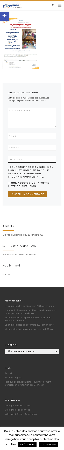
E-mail (14, 147)
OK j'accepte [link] (27, 444)
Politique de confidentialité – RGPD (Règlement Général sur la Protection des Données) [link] (28, 383)
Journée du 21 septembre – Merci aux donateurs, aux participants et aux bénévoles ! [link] (31, 312)
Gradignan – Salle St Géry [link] (17, 405)
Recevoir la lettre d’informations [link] (19, 254)
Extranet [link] (7, 274)
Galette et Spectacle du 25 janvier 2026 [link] (23, 234)
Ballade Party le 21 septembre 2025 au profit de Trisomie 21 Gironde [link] (28, 319)
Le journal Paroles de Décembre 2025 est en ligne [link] (29, 306)
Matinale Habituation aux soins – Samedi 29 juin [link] (29, 329)
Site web (16, 159)
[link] (4, 16)
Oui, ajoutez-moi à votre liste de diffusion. (29, 184)
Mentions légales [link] (13, 377)
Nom (13, 135)
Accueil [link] (8, 373)
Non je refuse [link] (48, 444)
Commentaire (20, 110)
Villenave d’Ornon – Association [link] (21, 414)
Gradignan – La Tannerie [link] (17, 410)
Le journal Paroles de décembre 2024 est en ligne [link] (29, 325)
